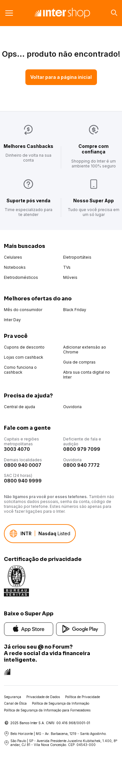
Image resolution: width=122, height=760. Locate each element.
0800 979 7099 (81, 449)
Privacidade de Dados (43, 697)
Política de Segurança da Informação (60, 703)
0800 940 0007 (22, 465)
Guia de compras (79, 362)
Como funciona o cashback (20, 370)
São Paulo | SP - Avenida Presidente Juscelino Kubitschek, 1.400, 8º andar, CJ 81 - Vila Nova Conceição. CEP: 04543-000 (60, 743)
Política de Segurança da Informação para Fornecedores (47, 710)
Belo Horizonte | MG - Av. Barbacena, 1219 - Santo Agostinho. (55, 733)
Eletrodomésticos (21, 277)
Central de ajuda (19, 406)
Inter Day (12, 319)
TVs (67, 267)
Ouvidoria (72, 406)
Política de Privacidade (82, 697)
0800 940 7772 (81, 465)
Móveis (70, 277)
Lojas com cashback (23, 357)
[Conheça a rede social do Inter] (7, 671)
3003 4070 (17, 449)
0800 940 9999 (23, 480)
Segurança (12, 697)
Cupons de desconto (24, 347)
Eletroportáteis (77, 257)
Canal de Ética (15, 703)
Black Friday (74, 309)
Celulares (13, 257)
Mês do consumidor (23, 309)
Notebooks (15, 267)
